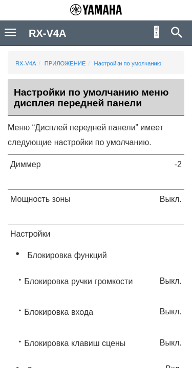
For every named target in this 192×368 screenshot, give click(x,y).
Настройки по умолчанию (128, 63)
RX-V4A (25, 63)
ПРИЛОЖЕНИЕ (65, 63)
